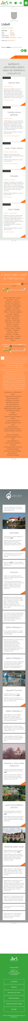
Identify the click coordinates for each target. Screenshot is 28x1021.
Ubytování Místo (7, 118)
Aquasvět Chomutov (12, 402)
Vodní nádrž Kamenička (13, 396)
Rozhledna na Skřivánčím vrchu (12, 393)
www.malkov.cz (11, 40)
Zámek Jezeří (12, 453)
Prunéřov (17, 322)
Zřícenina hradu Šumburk (13, 447)
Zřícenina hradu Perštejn (12, 451)
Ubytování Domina (8, 86)
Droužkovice (16, 304)
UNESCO (4, 362)
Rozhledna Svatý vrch (12, 406)
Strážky (17, 328)
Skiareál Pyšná (13, 427)
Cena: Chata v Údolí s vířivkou (11, 163)
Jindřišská (8, 310)
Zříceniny (20, 373)
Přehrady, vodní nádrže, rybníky (14, 365)
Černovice (8, 302)
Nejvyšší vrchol (20, 380)
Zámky (13, 373)
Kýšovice (19, 312)
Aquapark (23, 358)
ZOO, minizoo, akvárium (12, 358)
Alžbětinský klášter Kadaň (12, 408)
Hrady (7, 373)
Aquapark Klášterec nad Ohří (13, 424)
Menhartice (9, 316)
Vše (3, 358)
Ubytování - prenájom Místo (10, 152)
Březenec (10, 300)
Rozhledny (23, 369)
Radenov (9, 324)
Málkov (11, 30)
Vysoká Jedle (9, 338)
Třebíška (16, 330)
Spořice (7, 328)
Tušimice (10, 332)
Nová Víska (16, 320)
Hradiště (16, 308)
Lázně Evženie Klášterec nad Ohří (13, 444)
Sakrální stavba (20, 388)
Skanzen (24, 362)
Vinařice (16, 334)
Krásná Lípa (16, 310)
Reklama (14, 987)
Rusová (16, 324)
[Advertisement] (14, 256)
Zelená (20, 47)
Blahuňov (12, 298)
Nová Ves (8, 320)
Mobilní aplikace (14, 998)
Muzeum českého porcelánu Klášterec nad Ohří (13, 437)
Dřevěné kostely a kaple (10, 377)
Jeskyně (6, 380)
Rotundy (21, 377)
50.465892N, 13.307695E (16, 37)
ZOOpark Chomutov (12, 400)
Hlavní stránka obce (22, 57)
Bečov (6, 298)
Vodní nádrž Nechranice (12, 429)
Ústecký (12, 32)
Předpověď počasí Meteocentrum (15, 1015)
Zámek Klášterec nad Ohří (13, 431)
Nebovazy (15, 318)
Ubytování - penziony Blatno (10, 213)
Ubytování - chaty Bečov (9, 179)
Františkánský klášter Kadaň (13, 411)
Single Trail (14, 384)
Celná (16, 300)
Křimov (6, 312)
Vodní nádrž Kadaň (12, 421)
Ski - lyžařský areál (14, 362)
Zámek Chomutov (12, 398)
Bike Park (6, 384)
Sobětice (16, 326)
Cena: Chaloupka (8, 197)
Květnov (12, 312)
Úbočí (16, 332)
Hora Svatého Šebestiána (12, 306)
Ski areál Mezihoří (12, 404)
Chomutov (12, 35)
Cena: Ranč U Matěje (9, 232)
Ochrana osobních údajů (14, 1004)
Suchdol (9, 330)
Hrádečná (9, 308)
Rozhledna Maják (13, 449)
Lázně (12, 380)
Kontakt (14, 1009)
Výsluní (12, 336)
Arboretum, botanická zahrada (10, 369)
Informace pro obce (14, 992)
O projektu (14, 981)
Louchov (10, 314)
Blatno (19, 298)
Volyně (6, 336)
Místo (8, 318)
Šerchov (9, 326)
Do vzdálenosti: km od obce (10, 284)
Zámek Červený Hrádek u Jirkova (12, 418)
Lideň (5, 24)
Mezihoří (17, 316)
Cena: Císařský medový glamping (11, 136)
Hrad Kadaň (13, 415)
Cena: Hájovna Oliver (9, 100)
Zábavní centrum (8, 388)
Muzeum (22, 384)
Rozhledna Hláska (13, 455)
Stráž (12, 328)
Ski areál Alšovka (12, 441)
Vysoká (16, 47)
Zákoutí (17, 338)
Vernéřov (9, 334)
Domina (7, 304)
